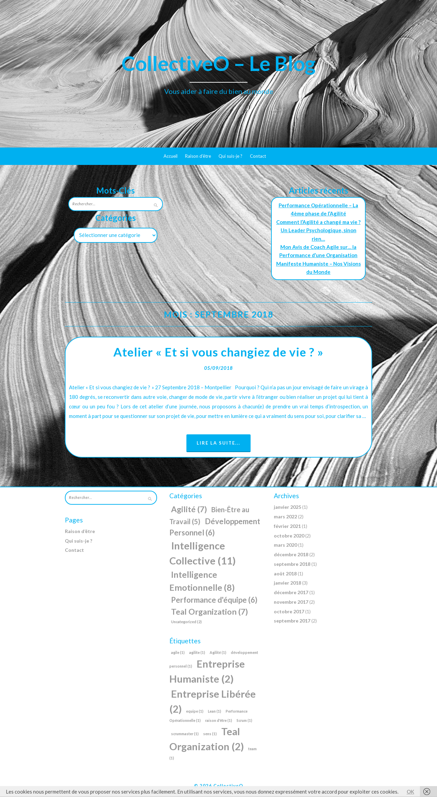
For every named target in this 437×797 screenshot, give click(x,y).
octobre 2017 (289, 612)
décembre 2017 (291, 593)
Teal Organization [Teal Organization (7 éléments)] (209, 612)
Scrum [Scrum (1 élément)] (244, 721)
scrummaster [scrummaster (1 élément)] (185, 734)
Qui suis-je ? (230, 156)
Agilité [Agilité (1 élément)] (218, 653)
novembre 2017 (291, 602)
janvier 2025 (287, 508)
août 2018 (285, 574)
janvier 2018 (287, 584)
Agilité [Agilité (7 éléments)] (189, 510)
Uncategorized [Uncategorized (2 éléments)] (186, 622)
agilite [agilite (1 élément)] (197, 653)
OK (410, 791)
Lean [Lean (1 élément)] (214, 712)
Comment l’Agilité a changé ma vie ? (318, 222)
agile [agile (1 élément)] (178, 653)
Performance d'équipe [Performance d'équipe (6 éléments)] (214, 600)
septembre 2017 (292, 622)
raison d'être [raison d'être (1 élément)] (218, 721)
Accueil (171, 156)
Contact (258, 156)
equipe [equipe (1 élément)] (194, 712)
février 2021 (287, 527)
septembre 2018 (292, 565)
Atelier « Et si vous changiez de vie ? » (218, 352)
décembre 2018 (291, 555)
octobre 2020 (289, 536)
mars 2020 (285, 546)
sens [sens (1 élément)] (210, 734)
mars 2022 (285, 517)
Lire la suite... (218, 443)
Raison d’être (198, 156)
